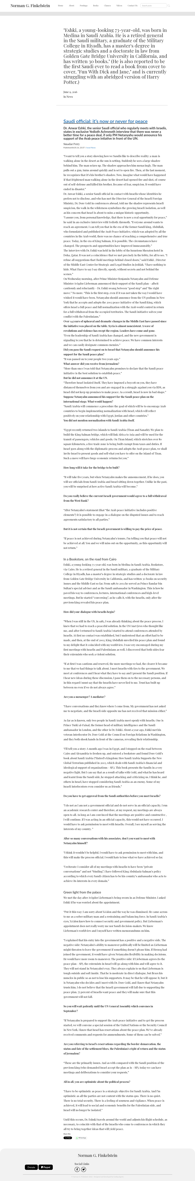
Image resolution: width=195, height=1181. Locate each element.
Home (60, 5)
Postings (83, 5)
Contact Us (133, 5)
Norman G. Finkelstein (30, 5)
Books (95, 5)
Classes (107, 5)
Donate (31, 1167)
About (71, 5)
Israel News (91, 147)
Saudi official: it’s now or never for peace (106, 121)
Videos (119, 5)
